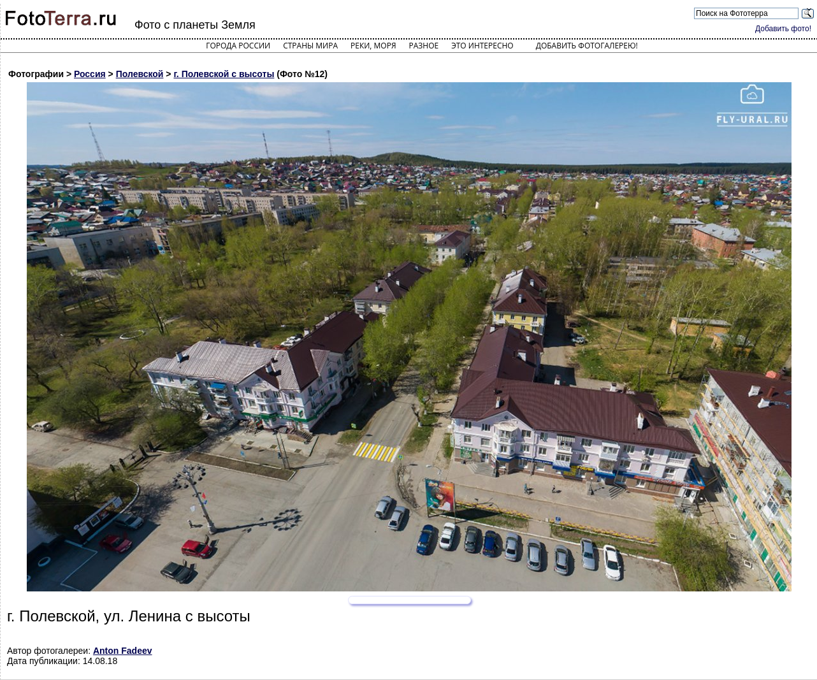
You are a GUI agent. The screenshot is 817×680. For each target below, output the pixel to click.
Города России (238, 45)
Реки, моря (373, 45)
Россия (90, 74)
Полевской (140, 74)
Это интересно (482, 45)
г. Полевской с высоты (223, 74)
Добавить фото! (783, 28)
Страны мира (310, 45)
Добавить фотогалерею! (587, 45)
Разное (424, 45)
